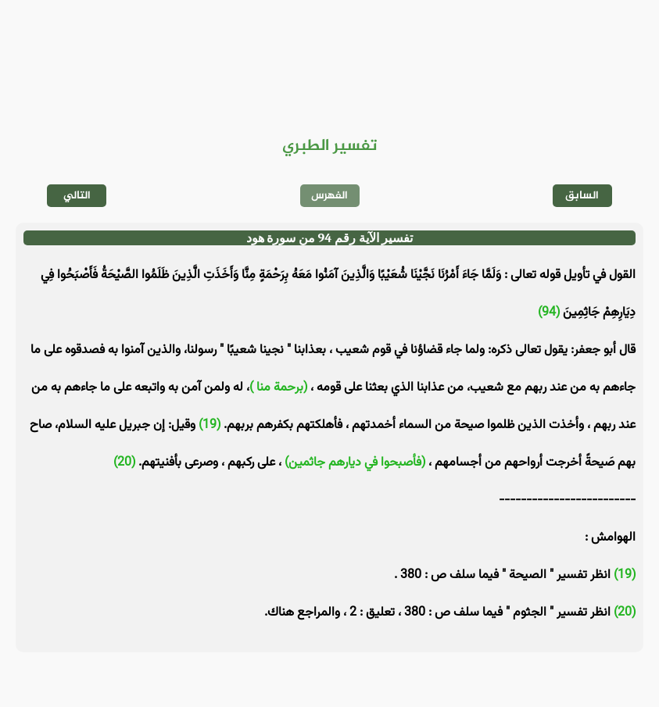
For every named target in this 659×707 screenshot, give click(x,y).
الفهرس (329, 196)
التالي (77, 196)
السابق (582, 196)
